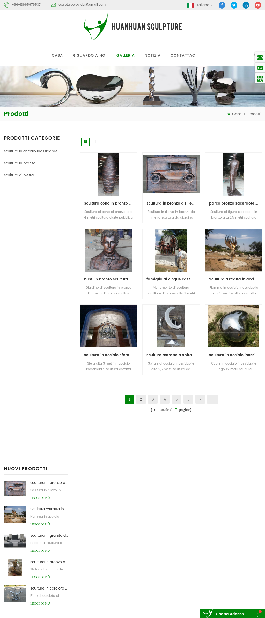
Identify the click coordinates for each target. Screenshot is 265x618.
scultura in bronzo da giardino (49, 285)
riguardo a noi (90, 56)
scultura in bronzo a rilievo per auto (49, 206)
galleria (125, 56)
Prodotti (254, 114)
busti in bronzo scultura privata (110, 279)
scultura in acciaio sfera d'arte (110, 355)
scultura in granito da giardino (49, 258)
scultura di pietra (19, 175)
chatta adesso (230, 614)
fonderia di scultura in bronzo (208, 579)
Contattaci (184, 56)
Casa (57, 56)
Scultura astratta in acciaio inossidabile (49, 232)
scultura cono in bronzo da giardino (110, 203)
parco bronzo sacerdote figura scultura (235, 203)
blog (186, 538)
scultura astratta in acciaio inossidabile (215, 569)
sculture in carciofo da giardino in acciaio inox (49, 311)
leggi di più (40, 221)
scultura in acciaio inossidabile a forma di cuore (235, 355)
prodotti (209, 519)
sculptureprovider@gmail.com (82, 4)
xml (225, 538)
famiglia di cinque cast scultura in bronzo (173, 279)
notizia (153, 56)
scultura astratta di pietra (204, 589)
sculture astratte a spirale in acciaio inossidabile (173, 355)
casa (186, 519)
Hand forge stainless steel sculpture (36, 353)
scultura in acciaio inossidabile (31, 151)
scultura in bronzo (19, 163)
